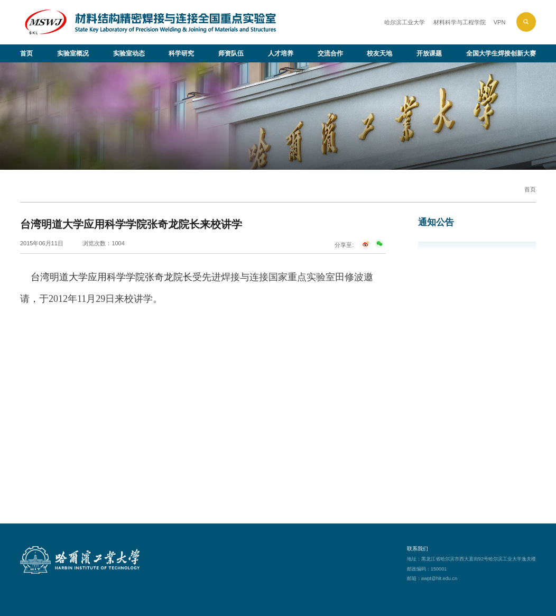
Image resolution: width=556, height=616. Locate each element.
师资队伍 (231, 53)
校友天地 (379, 53)
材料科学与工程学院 (459, 22)
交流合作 (330, 53)
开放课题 (429, 53)
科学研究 (181, 53)
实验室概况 (73, 53)
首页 (26, 53)
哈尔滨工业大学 (404, 22)
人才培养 (280, 53)
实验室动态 (129, 53)
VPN (500, 22)
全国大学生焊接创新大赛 (501, 53)
